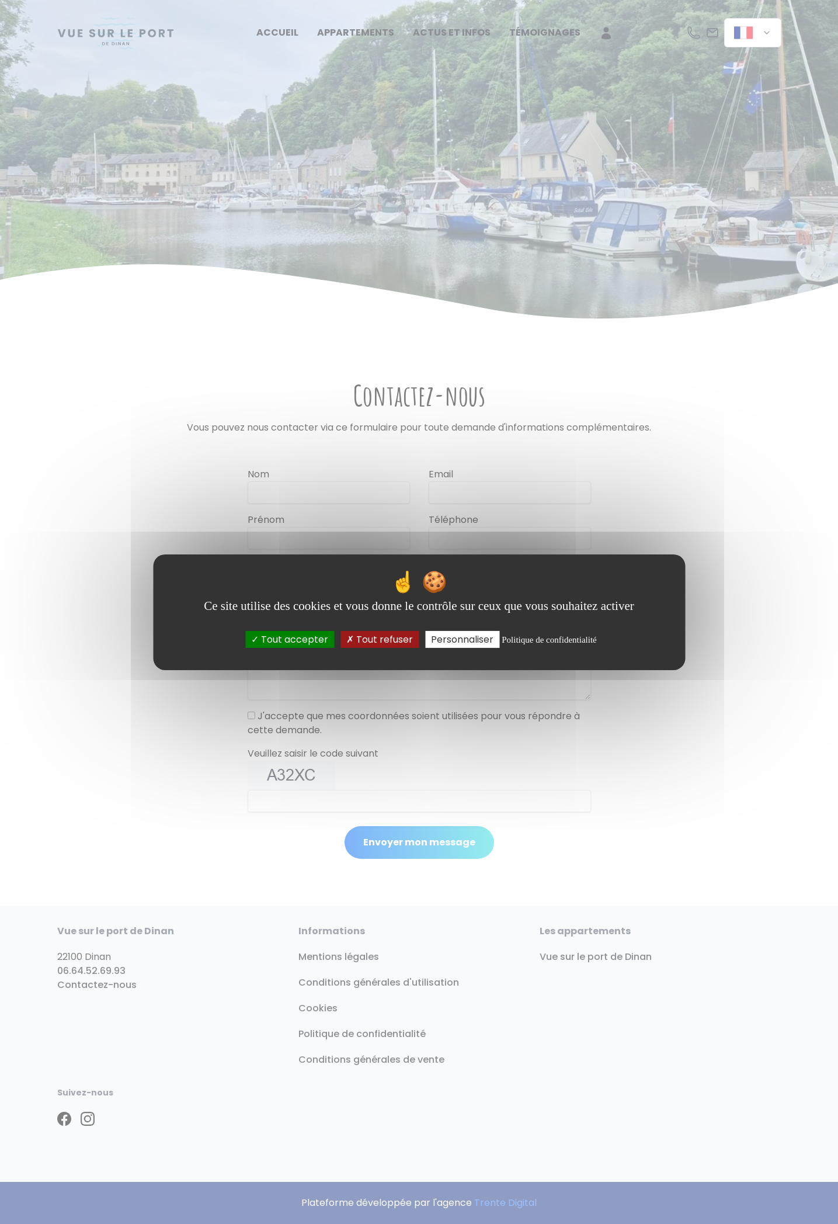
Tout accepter (289, 639)
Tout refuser (379, 639)
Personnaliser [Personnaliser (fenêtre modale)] (462, 639)
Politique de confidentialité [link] (549, 639)
